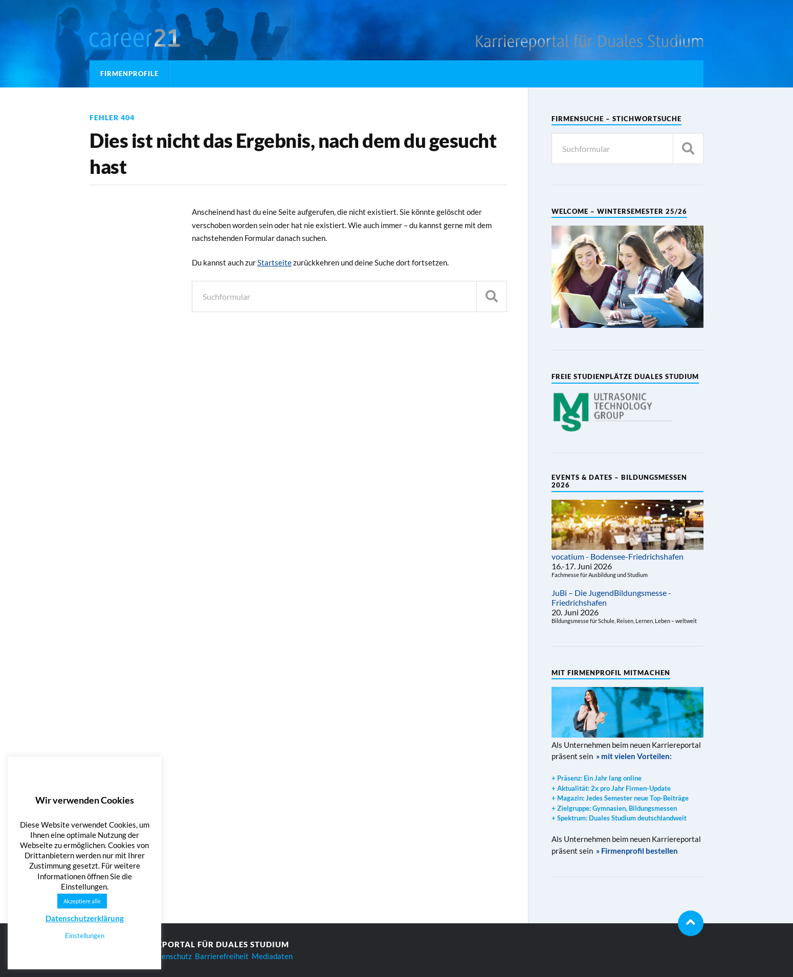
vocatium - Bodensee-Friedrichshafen (618, 556)
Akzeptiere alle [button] (82, 901)
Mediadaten (272, 956)
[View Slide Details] (613, 411)
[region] (613, 411)
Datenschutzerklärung (85, 918)
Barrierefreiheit (222, 956)
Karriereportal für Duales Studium (205, 944)
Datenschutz (170, 956)
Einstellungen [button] (84, 935)
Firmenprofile (129, 74)
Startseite (274, 262)
